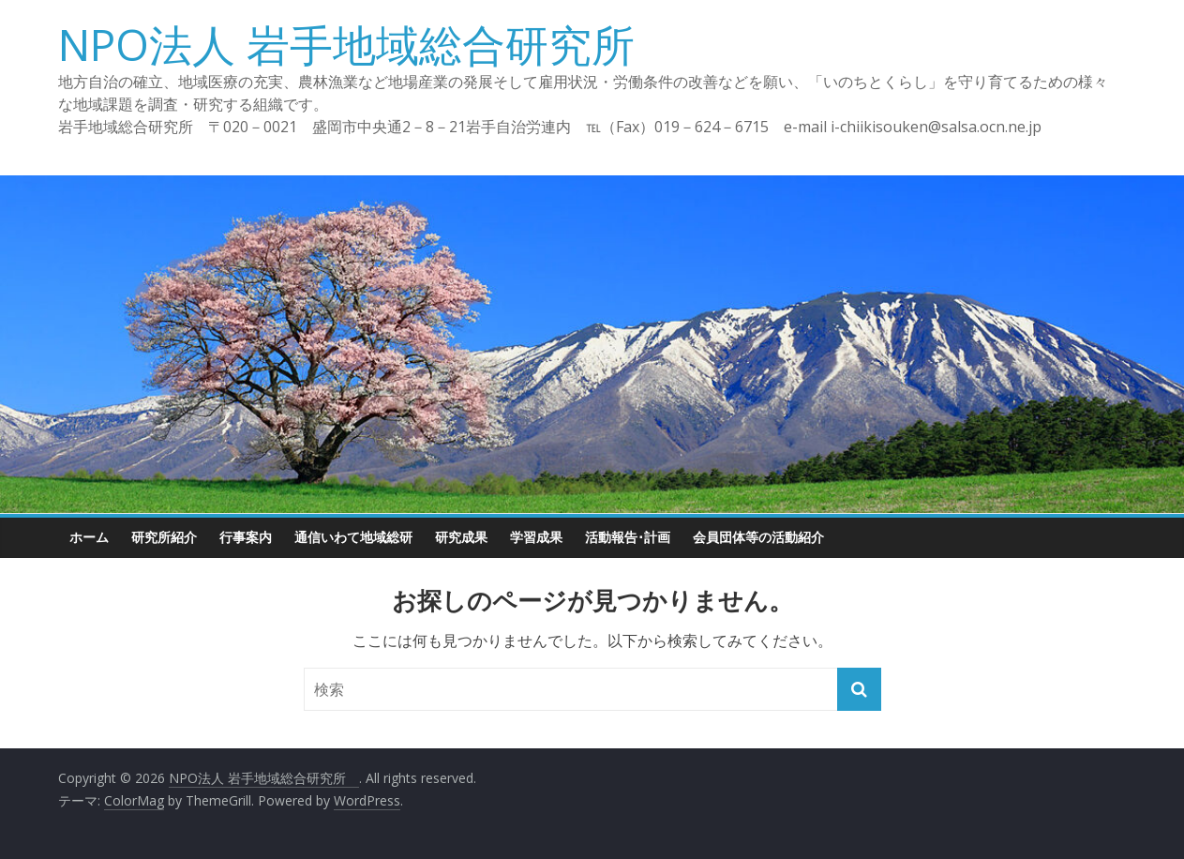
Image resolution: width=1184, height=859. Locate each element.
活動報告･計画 (627, 537)
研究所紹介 (164, 537)
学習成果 (536, 537)
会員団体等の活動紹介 (758, 537)
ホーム (89, 537)
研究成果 (461, 537)
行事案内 (245, 537)
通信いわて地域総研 (353, 537)
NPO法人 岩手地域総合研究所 (368, 44)
